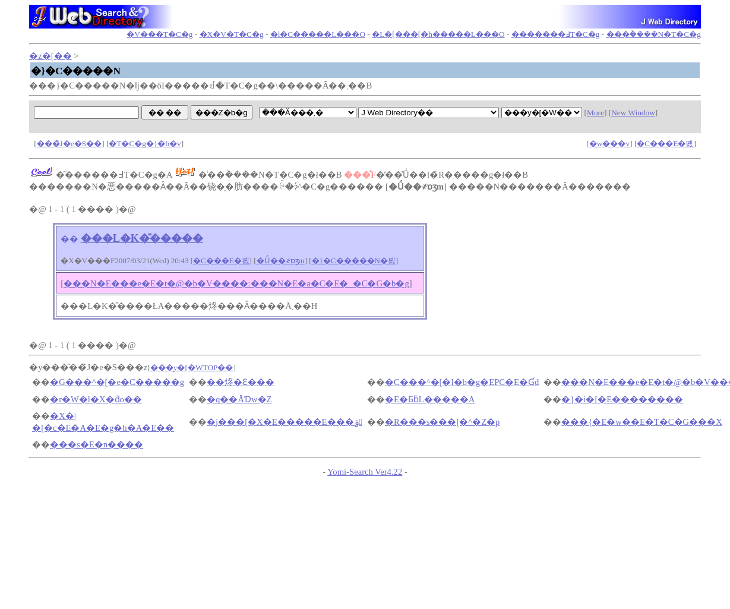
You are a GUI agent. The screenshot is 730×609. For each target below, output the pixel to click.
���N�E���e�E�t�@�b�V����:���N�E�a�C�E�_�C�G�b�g (236, 283)
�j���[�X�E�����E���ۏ (284, 422)
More (595, 112)
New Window (633, 112)
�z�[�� (50, 56)
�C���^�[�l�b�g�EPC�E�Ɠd (462, 382)
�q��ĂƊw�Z (239, 399)
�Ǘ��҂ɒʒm (281, 260)
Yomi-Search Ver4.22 (364, 472)
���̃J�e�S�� (69, 143)
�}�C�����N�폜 (354, 260)
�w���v (609, 143)
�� (69, 239)
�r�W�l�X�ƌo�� (96, 399)
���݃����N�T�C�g (653, 34)
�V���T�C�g (159, 34)
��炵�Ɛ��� (240, 382)
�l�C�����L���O (317, 34)
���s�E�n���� (96, 444)
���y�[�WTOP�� (191, 367)
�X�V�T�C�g (232, 34)
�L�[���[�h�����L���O (438, 34)
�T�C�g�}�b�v (145, 143)
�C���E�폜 (665, 143)
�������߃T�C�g (555, 34)
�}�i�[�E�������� (622, 399)
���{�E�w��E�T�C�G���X (641, 422)
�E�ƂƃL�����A (430, 399)
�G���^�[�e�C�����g (117, 382)
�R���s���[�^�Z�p (442, 422)
